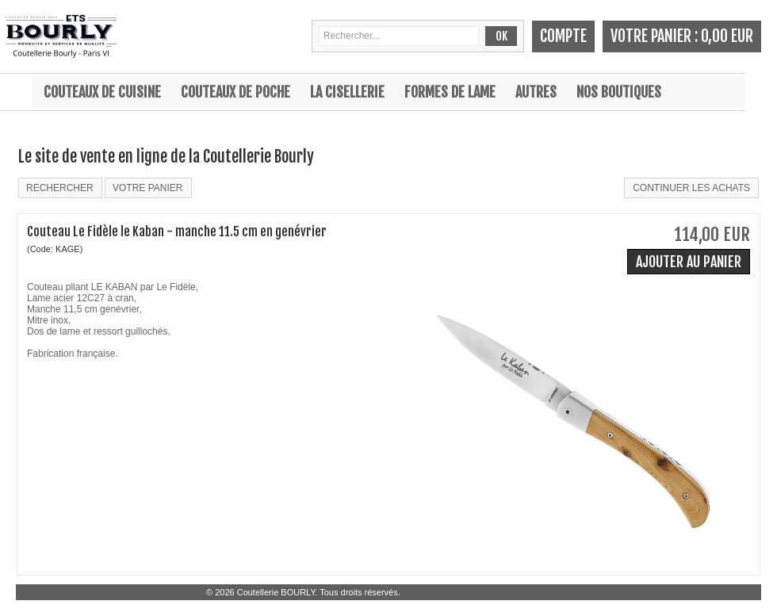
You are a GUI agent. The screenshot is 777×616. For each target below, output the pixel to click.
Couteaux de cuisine (102, 92)
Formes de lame (450, 92)
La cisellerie (347, 92)
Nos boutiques (618, 92)
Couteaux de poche (235, 92)
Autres (536, 92)
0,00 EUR (727, 36)
